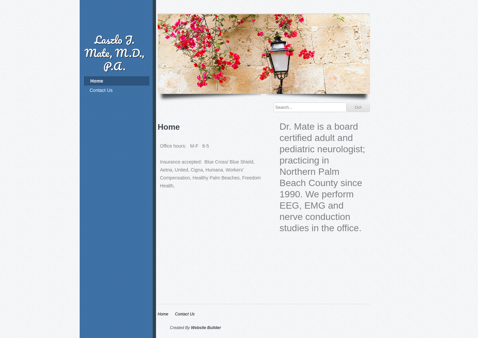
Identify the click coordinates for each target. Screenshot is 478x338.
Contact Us (101, 90)
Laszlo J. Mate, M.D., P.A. (114, 53)
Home (96, 81)
